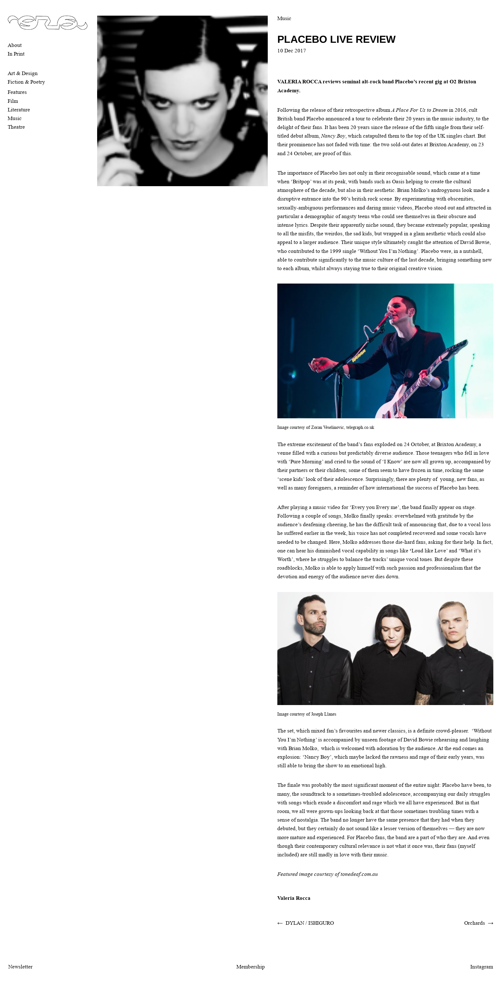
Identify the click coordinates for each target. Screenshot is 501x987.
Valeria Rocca (294, 898)
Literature (19, 110)
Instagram (481, 967)
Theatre (16, 127)
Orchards (474, 923)
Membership (250, 967)
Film (13, 101)
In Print (16, 54)
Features (17, 92)
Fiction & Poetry (26, 82)
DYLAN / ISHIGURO (310, 923)
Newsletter (20, 967)
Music (15, 118)
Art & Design (23, 73)
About (15, 45)
